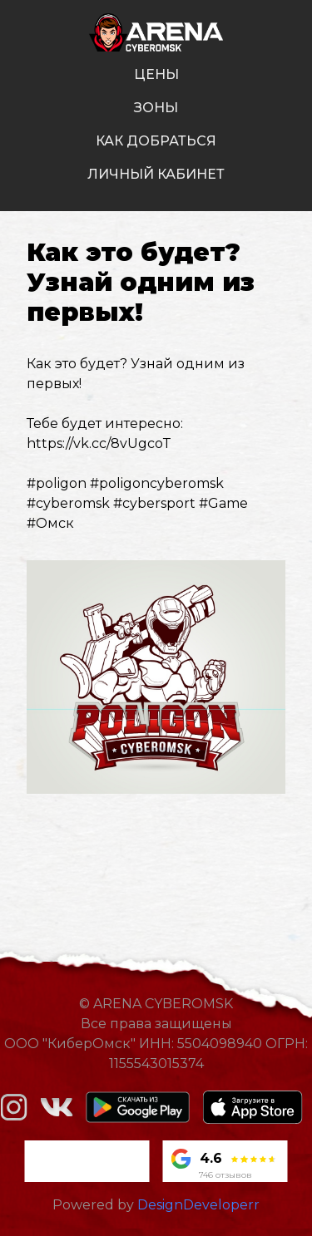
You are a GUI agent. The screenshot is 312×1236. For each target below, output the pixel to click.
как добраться (156, 141)
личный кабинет (156, 174)
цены (156, 74)
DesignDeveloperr (198, 1205)
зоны (156, 108)
